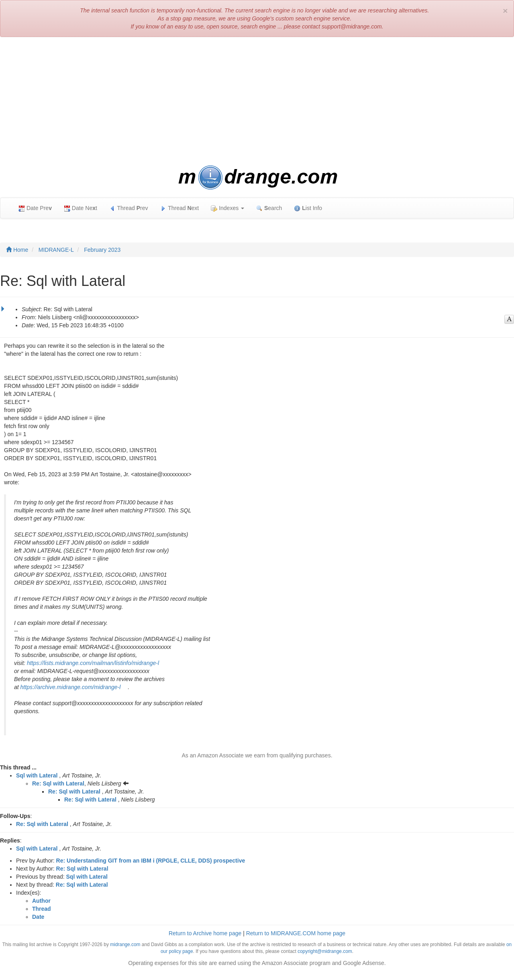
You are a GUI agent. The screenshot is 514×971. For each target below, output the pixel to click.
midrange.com (125, 944)
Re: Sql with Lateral (58, 783)
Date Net (80, 208)
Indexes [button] (227, 208)
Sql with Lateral (36, 775)
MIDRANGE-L (56, 250)
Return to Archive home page (205, 933)
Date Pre (35, 208)
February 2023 (102, 250)
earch (269, 208)
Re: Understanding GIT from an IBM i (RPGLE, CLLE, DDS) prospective (150, 860)
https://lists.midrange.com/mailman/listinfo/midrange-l (93, 663)
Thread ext (179, 208)
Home (17, 250)
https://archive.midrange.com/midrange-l (70, 687)
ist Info (308, 208)
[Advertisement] (257, 101)
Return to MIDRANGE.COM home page (295, 933)
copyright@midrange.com (325, 951)
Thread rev (128, 208)
